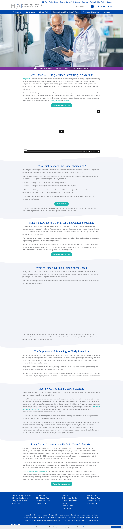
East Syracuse (55, 101)
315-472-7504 (15, 503)
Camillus (66, 101)
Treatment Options (61, 68)
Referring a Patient (88, 2)
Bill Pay (45, 2)
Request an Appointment (61, 105)
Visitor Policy (100, 2)
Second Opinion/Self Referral (70, 2)
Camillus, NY (40, 495)
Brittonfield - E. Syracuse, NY (21, 495)
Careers (109, 2)
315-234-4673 (92, 503)
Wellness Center (92, 495)
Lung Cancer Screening (80, 68)
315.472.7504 (106, 6)
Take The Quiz (61, 204)
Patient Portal (53, 2)
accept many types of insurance (36, 471)
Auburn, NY (66, 495)
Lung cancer (26, 79)
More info (85, 527)
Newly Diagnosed (46, 68)
